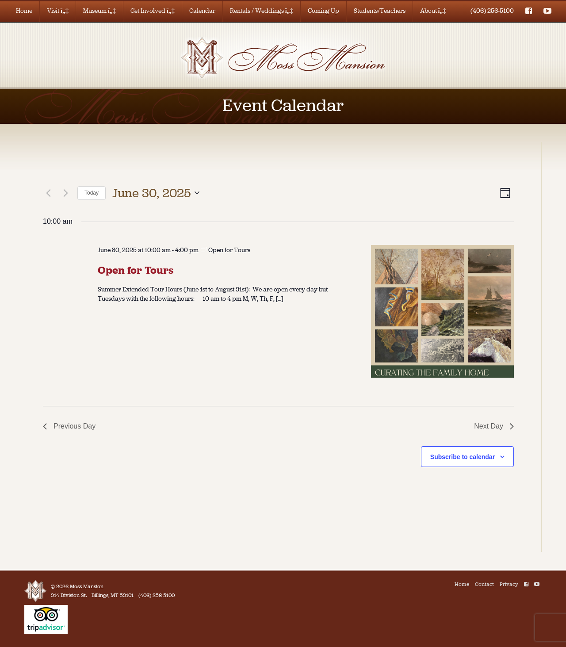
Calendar (202, 11)
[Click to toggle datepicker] (155, 193)
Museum (99, 11)
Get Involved (152, 11)
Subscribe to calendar (462, 456)
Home (24, 11)
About (433, 11)
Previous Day (69, 426)
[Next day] (65, 193)
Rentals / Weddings (261, 11)
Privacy (509, 584)
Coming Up (323, 11)
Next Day (494, 426)
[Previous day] (48, 193)
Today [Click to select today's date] (91, 193)
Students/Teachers (379, 11)
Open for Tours (135, 270)
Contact (484, 584)
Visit (58, 11)
